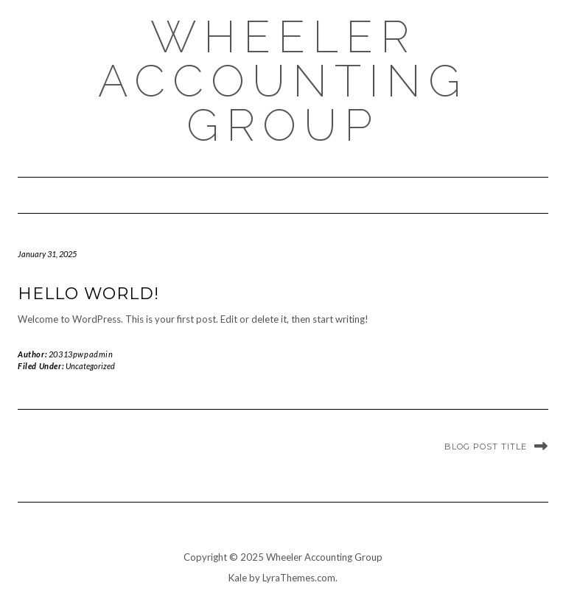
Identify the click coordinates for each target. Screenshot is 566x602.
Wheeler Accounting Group (283, 81)
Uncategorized (90, 366)
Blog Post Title (485, 446)
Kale (237, 578)
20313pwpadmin (81, 354)
